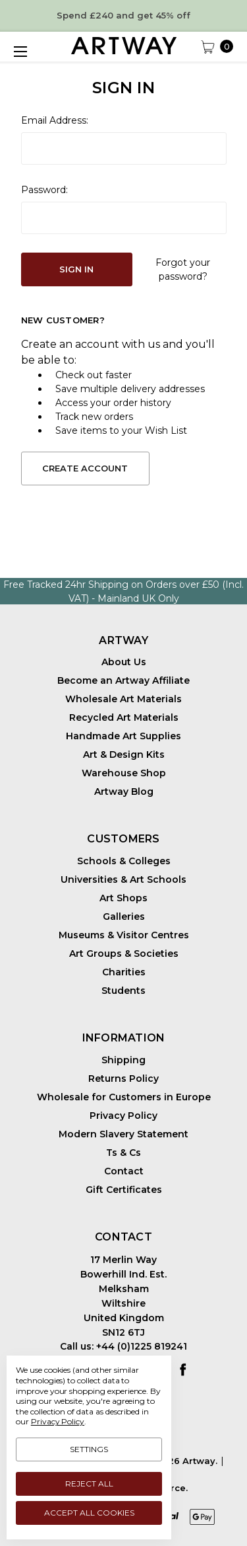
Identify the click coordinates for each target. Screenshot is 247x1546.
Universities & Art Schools (123, 879)
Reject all (89, 1483)
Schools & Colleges (124, 861)
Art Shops (123, 898)
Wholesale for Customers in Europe (124, 1097)
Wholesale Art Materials (123, 699)
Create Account (85, 468)
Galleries (124, 916)
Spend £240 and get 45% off (123, 15)
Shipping (123, 1060)
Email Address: (54, 120)
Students (123, 991)
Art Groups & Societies (123, 953)
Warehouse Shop (124, 773)
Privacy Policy (123, 1115)
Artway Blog (123, 791)
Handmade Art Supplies (123, 736)
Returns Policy (123, 1078)
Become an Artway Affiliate (123, 680)
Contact (124, 1171)
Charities (124, 972)
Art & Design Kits (124, 754)
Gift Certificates (124, 1190)
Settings (89, 1449)
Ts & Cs (123, 1153)
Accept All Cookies (89, 1513)
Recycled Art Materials (123, 717)
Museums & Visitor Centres (124, 935)
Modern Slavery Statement (123, 1134)
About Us (123, 662)
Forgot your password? (182, 269)
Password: (44, 190)
